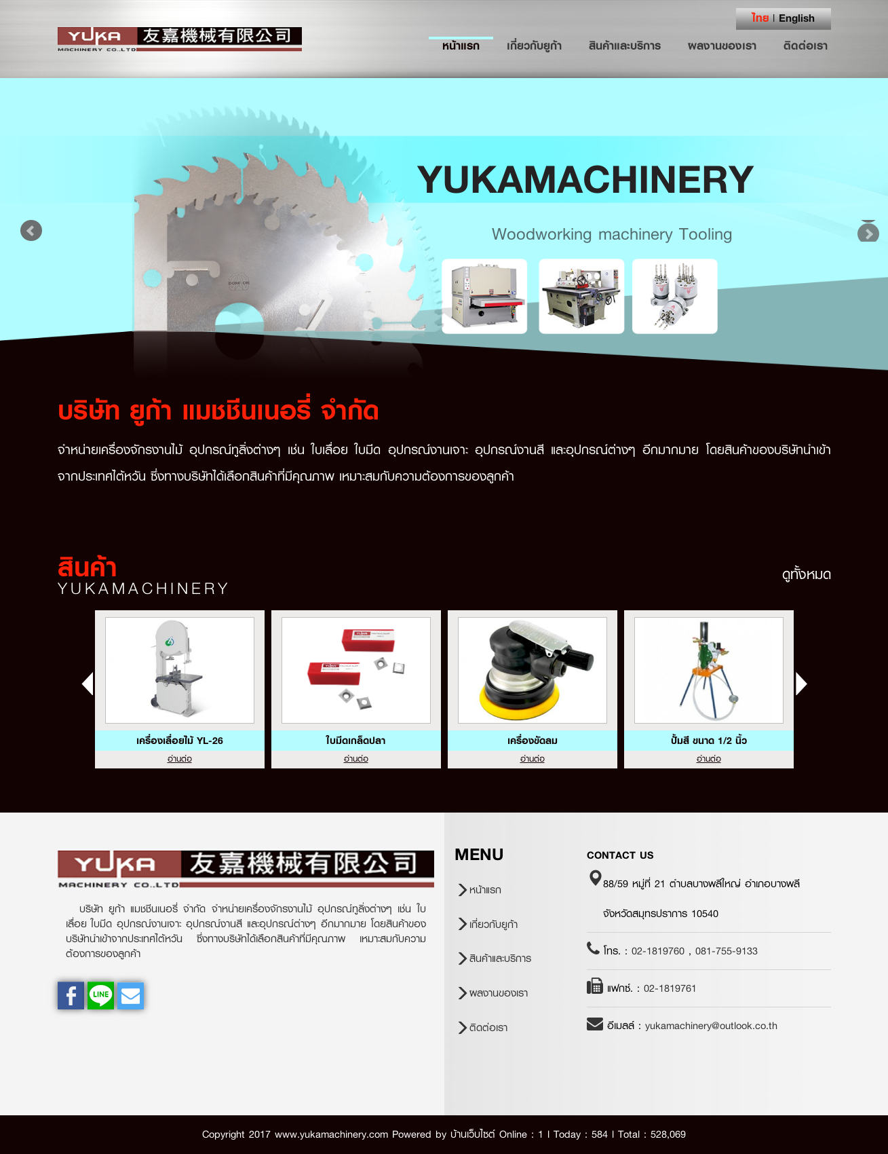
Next (857, 231)
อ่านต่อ (180, 759)
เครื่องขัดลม (532, 740)
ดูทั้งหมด (806, 574)
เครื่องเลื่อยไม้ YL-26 (179, 740)
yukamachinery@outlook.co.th (711, 1026)
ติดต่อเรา (806, 45)
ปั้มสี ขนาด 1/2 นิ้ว (709, 740)
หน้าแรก (467, 45)
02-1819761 (670, 988)
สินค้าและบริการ (625, 45)
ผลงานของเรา (722, 45)
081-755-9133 (726, 951)
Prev (31, 231)
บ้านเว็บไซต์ (472, 1134)
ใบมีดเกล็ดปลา (355, 740)
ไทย (760, 17)
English (797, 17)
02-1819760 (658, 951)
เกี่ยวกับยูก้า (534, 45)
